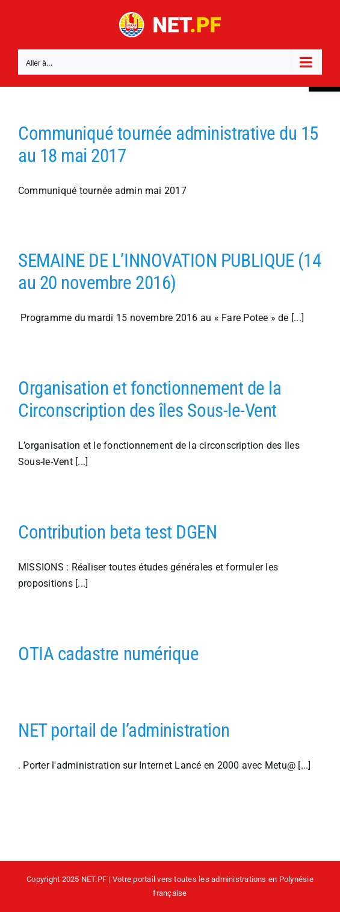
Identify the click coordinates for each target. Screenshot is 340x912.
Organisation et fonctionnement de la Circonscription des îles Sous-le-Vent (149, 399)
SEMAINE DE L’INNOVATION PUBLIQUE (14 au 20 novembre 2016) (169, 271)
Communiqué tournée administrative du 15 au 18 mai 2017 (168, 144)
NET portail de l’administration (124, 730)
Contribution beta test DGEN (117, 532)
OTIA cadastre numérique (108, 654)
